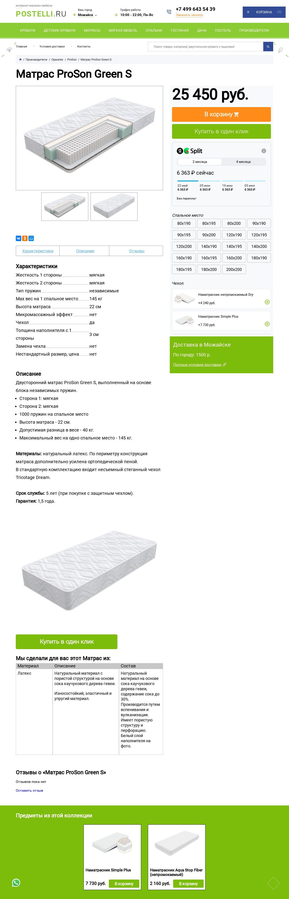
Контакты (84, 46)
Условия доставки (52, 46)
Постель (223, 30)
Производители (254, 30)
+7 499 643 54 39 (195, 9)
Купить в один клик (222, 131)
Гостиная (180, 30)
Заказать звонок (189, 15)
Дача (202, 30)
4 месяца (243, 162)
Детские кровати (59, 30)
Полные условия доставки (197, 364)
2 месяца (199, 162)
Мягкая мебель (123, 30)
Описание (85, 251)
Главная (21, 46)
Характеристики (37, 251)
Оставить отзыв (29, 790)
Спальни (154, 30)
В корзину (124, 883)
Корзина (264, 12)
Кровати (27, 30)
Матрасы (92, 30)
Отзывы (136, 251)
